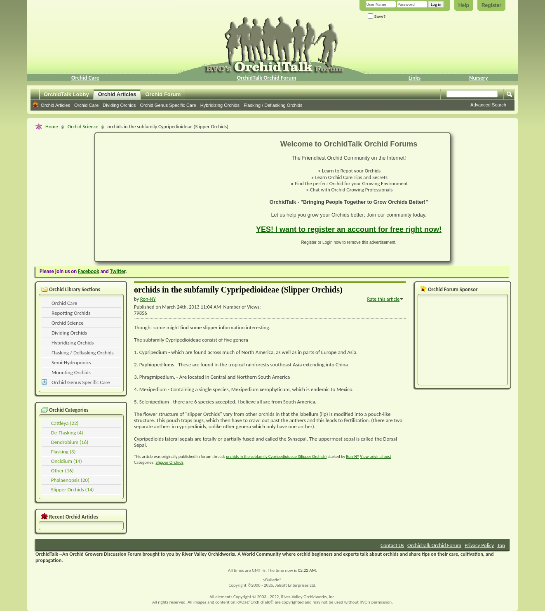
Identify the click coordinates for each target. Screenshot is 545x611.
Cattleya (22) (65, 423)
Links (414, 77)
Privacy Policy (479, 545)
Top (501, 545)
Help (463, 5)
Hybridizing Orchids (220, 105)
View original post (375, 456)
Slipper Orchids (169, 462)
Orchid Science (83, 126)
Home (51, 126)
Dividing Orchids (119, 105)
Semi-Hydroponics (71, 362)
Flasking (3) (63, 451)
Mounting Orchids (71, 372)
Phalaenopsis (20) (70, 480)
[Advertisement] (170, 197)
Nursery (478, 77)
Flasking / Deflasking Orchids (273, 105)
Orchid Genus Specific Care (168, 105)
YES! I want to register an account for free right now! (349, 229)
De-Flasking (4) (67, 432)
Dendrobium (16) (69, 442)
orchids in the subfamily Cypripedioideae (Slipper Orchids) (276, 456)
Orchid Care (85, 77)
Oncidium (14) (66, 461)
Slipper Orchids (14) (72, 489)
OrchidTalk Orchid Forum (266, 77)
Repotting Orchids (71, 313)
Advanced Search (488, 104)
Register (491, 5)
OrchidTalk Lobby (66, 94)
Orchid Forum (163, 94)
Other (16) (62, 470)
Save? (377, 16)
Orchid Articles (117, 94)
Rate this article (383, 299)
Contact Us (392, 545)
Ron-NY (352, 456)
